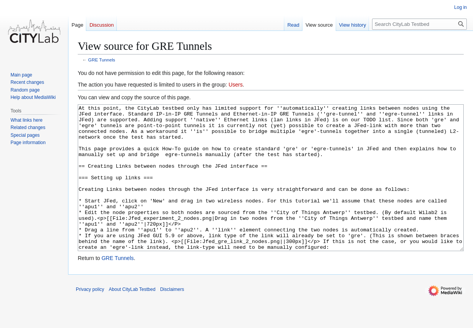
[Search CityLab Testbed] (419, 24)
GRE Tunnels (101, 59)
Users (236, 85)
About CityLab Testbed (132, 318)
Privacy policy (90, 318)
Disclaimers (172, 318)
